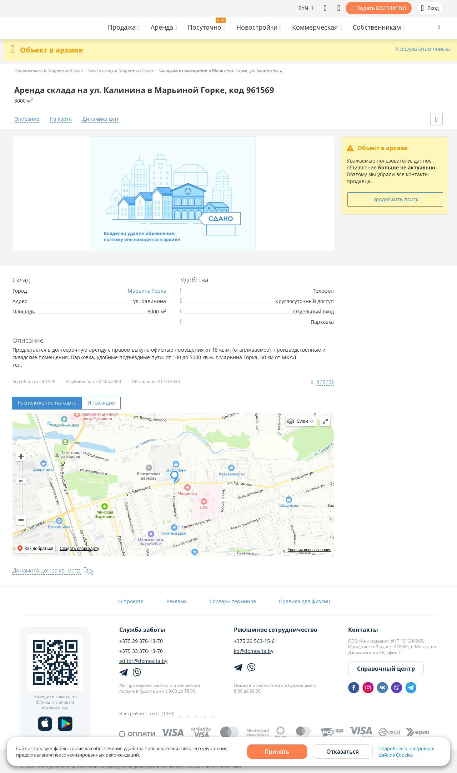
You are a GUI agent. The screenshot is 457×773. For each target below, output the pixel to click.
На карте (61, 119)
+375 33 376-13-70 (141, 651)
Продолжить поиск (395, 199)
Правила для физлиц (304, 601)
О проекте (131, 601)
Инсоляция (101, 402)
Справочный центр (386, 669)
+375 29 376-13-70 (141, 641)
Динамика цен (100, 119)
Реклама (176, 601)
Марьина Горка (147, 290)
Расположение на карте (47, 402)
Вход (430, 8)
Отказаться (342, 751)
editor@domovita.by (143, 661)
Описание (26, 119)
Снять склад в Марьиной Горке (121, 70)
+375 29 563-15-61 (255, 641)
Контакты (363, 630)
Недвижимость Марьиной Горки (48, 70)
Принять (277, 751)
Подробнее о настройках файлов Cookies (406, 751)
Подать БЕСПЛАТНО (381, 8)
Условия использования (309, 549)
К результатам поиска (423, 49)
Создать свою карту (79, 548)
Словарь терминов (233, 601)
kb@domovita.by (253, 651)
